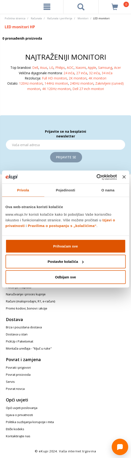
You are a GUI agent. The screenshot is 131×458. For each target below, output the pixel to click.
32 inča (94, 73)
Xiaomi (80, 67)
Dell (35, 67)
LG (51, 67)
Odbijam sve (65, 277)
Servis (10, 382)
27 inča (81, 73)
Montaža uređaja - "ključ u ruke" (29, 348)
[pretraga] (81, 7)
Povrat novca (15, 389)
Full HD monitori (54, 78)
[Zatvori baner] (124, 177)
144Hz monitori (56, 83)
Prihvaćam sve (65, 246)
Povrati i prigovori (18, 367)
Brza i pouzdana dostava (24, 327)
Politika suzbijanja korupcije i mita (30, 422)
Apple (92, 67)
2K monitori (78, 78)
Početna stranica (15, 18)
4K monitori (97, 78)
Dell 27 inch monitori (88, 89)
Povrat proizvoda (18, 374)
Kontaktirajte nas (18, 436)
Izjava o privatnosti (19, 415)
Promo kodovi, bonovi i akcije (26, 308)
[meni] (47, 7)
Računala (36, 18)
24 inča (69, 73)
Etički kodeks (15, 429)
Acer (117, 67)
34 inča (107, 73)
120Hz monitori (31, 83)
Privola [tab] (23, 190)
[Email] (65, 145)
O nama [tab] (108, 190)
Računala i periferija (59, 18)
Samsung (105, 67)
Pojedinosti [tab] (65, 190)
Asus (43, 67)
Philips (60, 67)
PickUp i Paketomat (19, 341)
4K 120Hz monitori (56, 89)
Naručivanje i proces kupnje (26, 294)
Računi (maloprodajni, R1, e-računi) (30, 301)
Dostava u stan (17, 334)
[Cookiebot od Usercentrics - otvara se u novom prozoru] (96, 177)
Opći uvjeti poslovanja (21, 408)
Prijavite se (66, 157)
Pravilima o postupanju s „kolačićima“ (62, 225)
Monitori (83, 18)
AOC (70, 67)
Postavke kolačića (66, 262)
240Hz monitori (81, 83)
